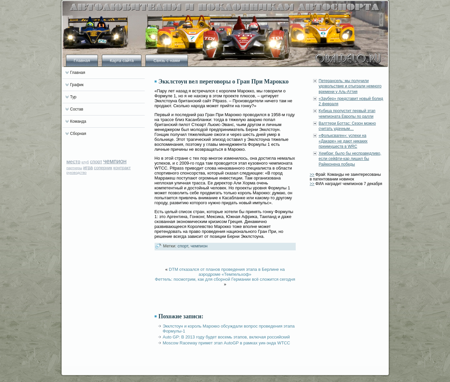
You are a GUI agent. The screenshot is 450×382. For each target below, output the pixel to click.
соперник (103, 167)
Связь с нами (166, 60)
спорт (96, 161)
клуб (85, 162)
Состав (76, 109)
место (73, 161)
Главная (82, 60)
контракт (122, 167)
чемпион (115, 161)
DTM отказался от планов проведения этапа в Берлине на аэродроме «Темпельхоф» (227, 272)
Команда (78, 121)
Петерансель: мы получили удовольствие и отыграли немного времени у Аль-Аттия (350, 86)
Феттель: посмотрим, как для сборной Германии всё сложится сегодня (225, 279)
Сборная (78, 133)
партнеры (74, 168)
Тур (73, 97)
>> (312, 174)
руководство (77, 173)
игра (88, 167)
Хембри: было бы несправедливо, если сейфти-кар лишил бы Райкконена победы (350, 159)
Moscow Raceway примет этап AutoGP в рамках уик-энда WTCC (226, 342)
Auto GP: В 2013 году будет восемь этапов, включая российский (226, 336)
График (77, 84)
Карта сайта (122, 60)
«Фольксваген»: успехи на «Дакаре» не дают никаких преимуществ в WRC (343, 141)
